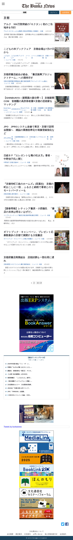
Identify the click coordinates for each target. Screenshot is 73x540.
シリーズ (9, 112)
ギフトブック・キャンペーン (13, 239)
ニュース (9, 60)
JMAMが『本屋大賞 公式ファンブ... (19, 388)
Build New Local (7, 109)
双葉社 (9, 194)
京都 (24, 31)
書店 (22, 81)
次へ (38, 283)
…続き (20, 37)
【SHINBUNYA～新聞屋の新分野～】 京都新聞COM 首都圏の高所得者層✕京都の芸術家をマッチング (29, 101)
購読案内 (19, 534)
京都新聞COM (41, 109)
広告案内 (27, 534)
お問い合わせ (37, 534)
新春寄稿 (29, 215)
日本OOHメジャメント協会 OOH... (19, 395)
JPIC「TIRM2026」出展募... (16, 391)
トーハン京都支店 (36, 57)
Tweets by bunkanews (13, 427)
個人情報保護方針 (51, 534)
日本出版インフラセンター (37, 138)
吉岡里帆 (29, 31)
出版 (41, 31)
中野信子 (7, 162)
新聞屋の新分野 (51, 109)
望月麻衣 (15, 194)
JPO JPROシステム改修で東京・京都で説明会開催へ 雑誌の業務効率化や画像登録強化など (29, 130)
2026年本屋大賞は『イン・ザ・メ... (19, 364)
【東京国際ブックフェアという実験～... (20, 381)
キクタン (11, 31)
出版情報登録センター (21, 138)
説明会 (51, 138)
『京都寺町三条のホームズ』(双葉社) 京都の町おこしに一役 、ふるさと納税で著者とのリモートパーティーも (29, 187)
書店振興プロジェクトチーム (33, 81)
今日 (29, 360)
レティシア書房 (17, 215)
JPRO (9, 138)
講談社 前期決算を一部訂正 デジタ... (20, 371)
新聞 (20, 112)
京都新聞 (34, 109)
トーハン (28, 57)
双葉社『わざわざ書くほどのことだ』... (20, 367)
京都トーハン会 (49, 57)
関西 (36, 215)
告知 (17, 141)
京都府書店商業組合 (13, 81)
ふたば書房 (18, 31)
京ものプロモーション (24, 109)
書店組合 (27, 264)
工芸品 (45, 109)
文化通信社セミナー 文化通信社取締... (20, 384)
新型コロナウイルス (13, 264)
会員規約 (63, 534)
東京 (47, 138)
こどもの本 (7, 57)
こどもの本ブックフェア (17, 57)
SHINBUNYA (16, 109)
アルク (6, 31)
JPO (5, 138)
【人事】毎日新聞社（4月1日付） (18, 374)
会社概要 (10, 534)
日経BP (15, 162)
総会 (45, 81)
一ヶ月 (40, 360)
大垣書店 (35, 31)
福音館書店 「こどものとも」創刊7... (19, 378)
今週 (34, 360)
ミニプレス (7, 215)
